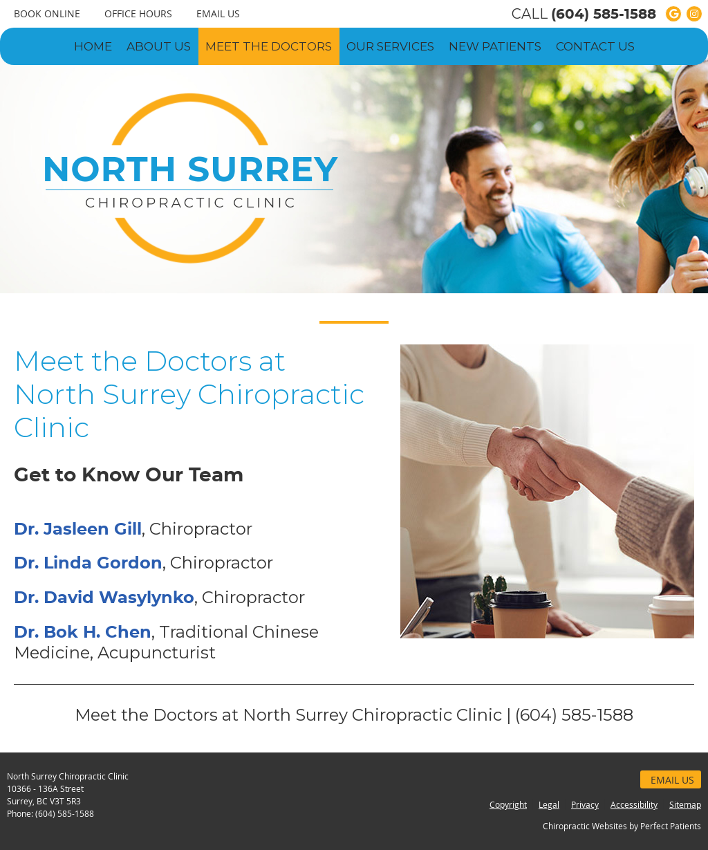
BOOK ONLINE (47, 13)
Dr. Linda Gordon (88, 563)
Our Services (390, 46)
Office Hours (138, 13)
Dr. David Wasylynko (104, 598)
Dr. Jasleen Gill (78, 529)
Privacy (585, 804)
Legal (549, 804)
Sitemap (685, 804)
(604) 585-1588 (603, 14)
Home (93, 46)
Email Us (218, 13)
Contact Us (595, 46)
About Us (159, 46)
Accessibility (634, 804)
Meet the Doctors (268, 46)
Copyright (508, 804)
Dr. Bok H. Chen (82, 633)
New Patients (495, 46)
